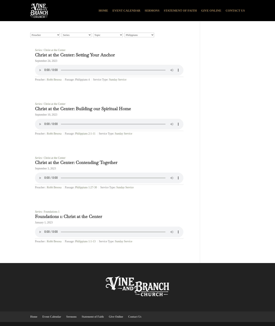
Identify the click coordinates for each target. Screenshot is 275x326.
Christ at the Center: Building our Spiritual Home (83, 108)
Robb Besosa (54, 79)
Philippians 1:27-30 (86, 187)
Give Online (211, 10)
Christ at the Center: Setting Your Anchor (75, 55)
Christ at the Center (54, 50)
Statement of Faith (180, 10)
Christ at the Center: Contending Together (76, 162)
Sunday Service (117, 79)
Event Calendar (126, 10)
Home (103, 10)
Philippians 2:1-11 (85, 133)
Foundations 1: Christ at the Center (68, 216)
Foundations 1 (52, 211)
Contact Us (235, 10)
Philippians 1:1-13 (85, 241)
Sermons (152, 10)
